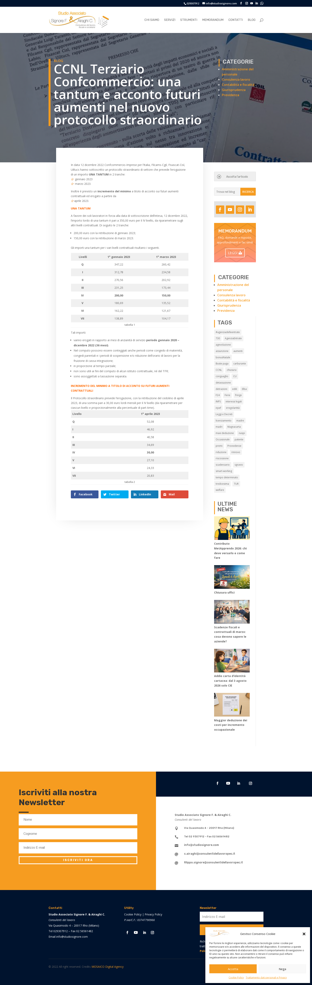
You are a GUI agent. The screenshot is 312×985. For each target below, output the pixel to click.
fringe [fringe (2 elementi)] (238, 395)
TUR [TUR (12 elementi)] (236, 483)
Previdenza (230, 95)
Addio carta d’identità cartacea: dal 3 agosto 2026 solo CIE (230, 680)
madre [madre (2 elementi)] (240, 420)
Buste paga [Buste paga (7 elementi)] (222, 363)
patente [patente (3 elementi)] (239, 439)
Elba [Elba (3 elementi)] (244, 389)
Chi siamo (151, 20)
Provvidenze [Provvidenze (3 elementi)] (234, 445)
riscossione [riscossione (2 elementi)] (222, 458)
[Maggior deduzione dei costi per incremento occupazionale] (232, 705)
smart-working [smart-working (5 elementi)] (224, 471)
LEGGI (233, 253)
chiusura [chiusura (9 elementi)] (231, 370)
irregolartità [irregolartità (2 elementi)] (233, 408)
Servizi (169, 20)
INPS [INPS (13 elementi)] (218, 401)
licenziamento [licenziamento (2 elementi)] (223, 420)
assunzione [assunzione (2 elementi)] (222, 351)
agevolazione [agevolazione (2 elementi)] (223, 344)
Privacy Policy (153, 914)
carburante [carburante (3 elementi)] (239, 363)
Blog (251, 20)
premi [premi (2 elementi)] (219, 445)
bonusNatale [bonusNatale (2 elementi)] (223, 357)
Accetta (233, 969)
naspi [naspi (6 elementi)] (242, 433)
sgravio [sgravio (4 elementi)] (239, 464)
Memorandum (212, 20)
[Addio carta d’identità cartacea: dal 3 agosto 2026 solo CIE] (232, 661)
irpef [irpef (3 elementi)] (218, 408)
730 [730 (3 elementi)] (218, 338)
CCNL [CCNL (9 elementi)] (219, 370)
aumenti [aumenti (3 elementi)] (238, 351)
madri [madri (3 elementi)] (219, 426)
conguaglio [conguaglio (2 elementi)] (222, 376)
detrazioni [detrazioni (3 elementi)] (221, 389)
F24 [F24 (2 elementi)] (218, 395)
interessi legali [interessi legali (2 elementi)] (234, 401)
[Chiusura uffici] (232, 577)
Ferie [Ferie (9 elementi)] (227, 395)
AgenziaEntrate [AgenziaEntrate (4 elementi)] (233, 338)
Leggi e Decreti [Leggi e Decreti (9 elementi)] (224, 414)
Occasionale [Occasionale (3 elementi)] (223, 439)
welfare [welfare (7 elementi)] (220, 490)
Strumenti (188, 20)
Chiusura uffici (224, 592)
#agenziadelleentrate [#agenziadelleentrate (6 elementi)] (228, 332)
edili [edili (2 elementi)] (234, 389)
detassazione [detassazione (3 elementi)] (223, 382)
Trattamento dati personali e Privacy (266, 977)
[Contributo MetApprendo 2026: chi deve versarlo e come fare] (232, 528)
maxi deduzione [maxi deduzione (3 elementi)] (225, 433)
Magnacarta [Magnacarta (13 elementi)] (234, 426)
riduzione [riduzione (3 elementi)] (221, 452)
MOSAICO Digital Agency (108, 967)
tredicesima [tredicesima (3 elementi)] (222, 483)
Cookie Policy (236, 977)
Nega (282, 969)
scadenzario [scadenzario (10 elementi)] (223, 464)
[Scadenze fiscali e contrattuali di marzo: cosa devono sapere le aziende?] (232, 612)
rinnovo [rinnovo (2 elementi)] (235, 452)
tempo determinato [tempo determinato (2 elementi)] (227, 477)
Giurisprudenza (234, 90)
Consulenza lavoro (236, 79)
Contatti (235, 20)
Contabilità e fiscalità (238, 84)
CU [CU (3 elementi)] (235, 376)
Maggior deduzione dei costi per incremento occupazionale (230, 725)
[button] (304, 934)
